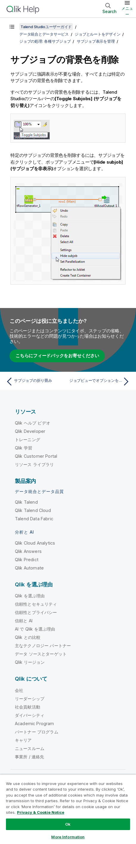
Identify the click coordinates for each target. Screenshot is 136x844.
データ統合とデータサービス (44, 34)
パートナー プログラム (36, 731)
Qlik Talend (26, 502)
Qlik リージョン (30, 662)
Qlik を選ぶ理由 (30, 595)
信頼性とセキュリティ (36, 604)
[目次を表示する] (11, 26)
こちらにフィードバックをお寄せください (57, 355)
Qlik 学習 (23, 447)
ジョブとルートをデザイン (97, 34)
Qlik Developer (30, 431)
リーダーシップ (29, 698)
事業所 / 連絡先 (29, 756)
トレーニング (27, 439)
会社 (19, 690)
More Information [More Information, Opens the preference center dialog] (68, 837)
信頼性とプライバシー (36, 612)
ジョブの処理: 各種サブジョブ (45, 41)
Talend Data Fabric (34, 518)
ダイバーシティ (29, 715)
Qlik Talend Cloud (33, 510)
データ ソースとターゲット (41, 653)
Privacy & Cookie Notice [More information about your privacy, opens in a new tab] (40, 812)
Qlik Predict (26, 559)
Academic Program (34, 723)
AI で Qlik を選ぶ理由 (35, 628)
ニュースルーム (29, 748)
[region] (68, 809)
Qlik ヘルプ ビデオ (32, 422)
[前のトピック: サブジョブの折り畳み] (35, 381)
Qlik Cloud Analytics (35, 542)
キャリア (23, 740)
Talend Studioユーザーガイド (46, 26)
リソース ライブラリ (34, 464)
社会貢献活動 (27, 706)
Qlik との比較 (27, 637)
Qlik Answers (28, 551)
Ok (68, 824)
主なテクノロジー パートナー (43, 645)
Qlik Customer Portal (36, 456)
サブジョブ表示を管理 (96, 41)
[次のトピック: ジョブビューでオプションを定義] (100, 381)
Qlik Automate (29, 567)
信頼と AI (23, 620)
